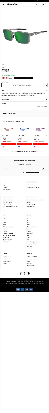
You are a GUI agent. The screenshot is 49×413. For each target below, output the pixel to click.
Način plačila (30, 185)
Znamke (5, 263)
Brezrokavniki (6, 237)
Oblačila (5, 257)
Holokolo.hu (7, 283)
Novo (4, 218)
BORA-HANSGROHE (32, 257)
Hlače (4, 222)
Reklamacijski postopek (9, 200)
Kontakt (4, 187)
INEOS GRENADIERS (32, 259)
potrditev (43, 169)
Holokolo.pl (40, 281)
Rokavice (5, 229)
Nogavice (5, 231)
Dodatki (5, 259)
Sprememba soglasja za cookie (10, 206)
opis (3, 90)
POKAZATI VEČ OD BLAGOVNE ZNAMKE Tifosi (24, 151)
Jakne (4, 224)
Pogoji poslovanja (31, 206)
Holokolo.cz (33, 281)
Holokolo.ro (14, 283)
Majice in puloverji (7, 239)
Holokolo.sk (26, 281)
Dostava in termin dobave (33, 187)
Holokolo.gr (24, 284)
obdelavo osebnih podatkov (32, 172)
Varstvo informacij (31, 204)
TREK (28, 261)
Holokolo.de (35, 283)
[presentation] (2, 136)
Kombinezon (6, 242)
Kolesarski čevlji (7, 261)
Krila (28, 239)
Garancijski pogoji (7, 202)
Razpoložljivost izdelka (22, 85)
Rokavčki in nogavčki (8, 233)
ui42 (22, 281)
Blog (4, 185)
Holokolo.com (27, 283)
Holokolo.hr (41, 283)
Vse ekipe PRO (30, 265)
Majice (28, 237)
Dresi (4, 220)
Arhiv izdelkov (6, 189)
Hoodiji (28, 235)
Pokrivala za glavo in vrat (9, 235)
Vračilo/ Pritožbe (7, 204)
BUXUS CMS (15, 281)
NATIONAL (29, 263)
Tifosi (3, 67)
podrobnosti (5, 99)
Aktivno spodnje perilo (8, 226)
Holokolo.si (20, 283)
